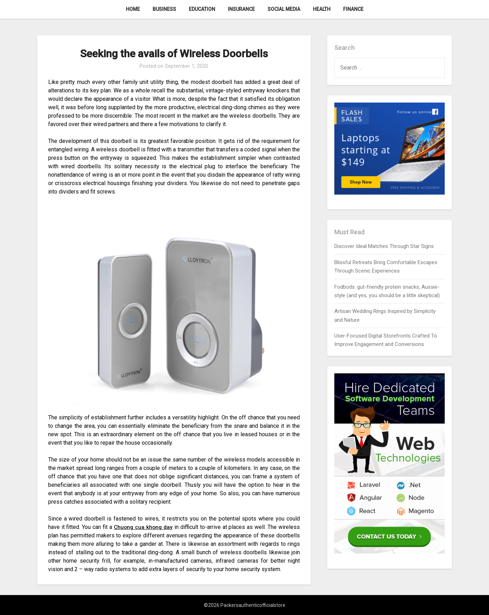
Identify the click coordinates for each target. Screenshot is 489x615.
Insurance (241, 9)
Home (133, 9)
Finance (353, 9)
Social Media (284, 9)
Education (202, 9)
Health (321, 9)
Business (164, 9)
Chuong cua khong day (143, 527)
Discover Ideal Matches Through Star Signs (384, 246)
